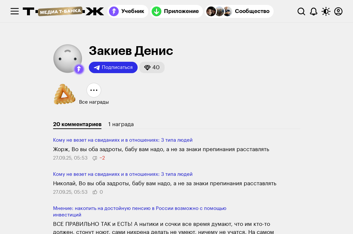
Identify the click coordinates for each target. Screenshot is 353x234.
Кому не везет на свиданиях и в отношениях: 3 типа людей (123, 140)
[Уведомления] (314, 11)
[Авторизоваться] (338, 11)
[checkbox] (15, 11)
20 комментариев (77, 124)
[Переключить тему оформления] (326, 11)
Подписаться (113, 67)
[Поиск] (301, 11)
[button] (79, 69)
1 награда (121, 124)
